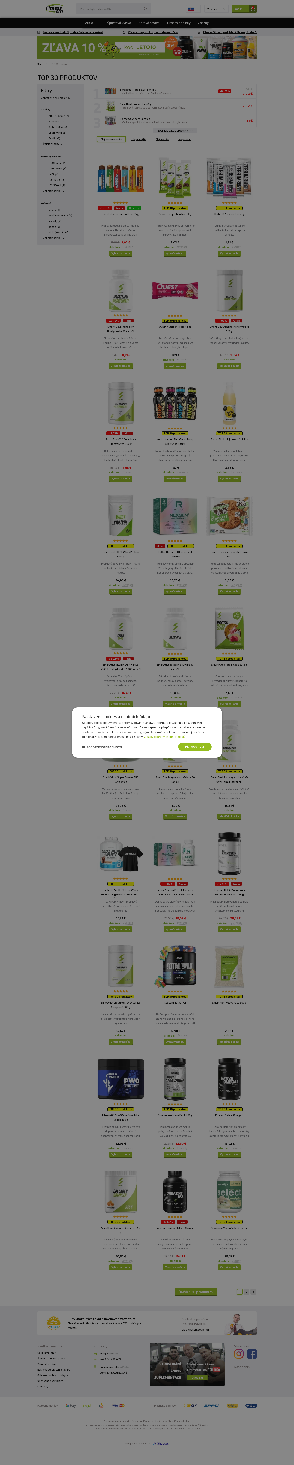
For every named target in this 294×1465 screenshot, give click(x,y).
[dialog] (147, 732)
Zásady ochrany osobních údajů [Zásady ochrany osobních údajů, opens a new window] (165, 736)
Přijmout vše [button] (195, 746)
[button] (102, 747)
